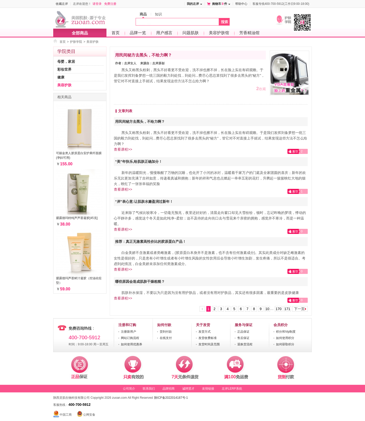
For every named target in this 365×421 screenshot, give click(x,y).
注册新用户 (128, 331)
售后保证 (243, 338)
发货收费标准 (207, 338)
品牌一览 (138, 33)
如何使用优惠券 (131, 344)
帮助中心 (241, 4)
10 (267, 309)
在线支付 (166, 338)
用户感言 (164, 33)
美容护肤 (92, 42)
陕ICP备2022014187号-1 (171, 397)
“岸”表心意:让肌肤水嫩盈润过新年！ (144, 201)
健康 (60, 77)
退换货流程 (244, 344)
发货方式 (204, 331)
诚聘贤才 (188, 388)
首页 (116, 33)
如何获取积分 (285, 344)
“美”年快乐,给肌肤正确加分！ (138, 161)
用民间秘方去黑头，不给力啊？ (143, 55)
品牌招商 (168, 388)
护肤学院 (76, 42)
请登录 (97, 4)
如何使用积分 (285, 338)
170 (278, 309)
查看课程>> (123, 149)
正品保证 (243, 331)
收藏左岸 (62, 4)
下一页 (299, 309)
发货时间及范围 (209, 344)
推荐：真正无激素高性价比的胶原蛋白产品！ (150, 241)
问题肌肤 (190, 33)
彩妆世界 (64, 69)
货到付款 (166, 331)
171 (287, 309)
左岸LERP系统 (232, 388)
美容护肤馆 (219, 33)
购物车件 (219, 4)
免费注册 (110, 4)
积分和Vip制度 (286, 331)
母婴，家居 (66, 61)
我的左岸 (193, 4)
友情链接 (208, 388)
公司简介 (129, 388)
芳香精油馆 (249, 33)
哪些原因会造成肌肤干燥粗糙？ (140, 281)
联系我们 (149, 388)
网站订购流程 (130, 338)
